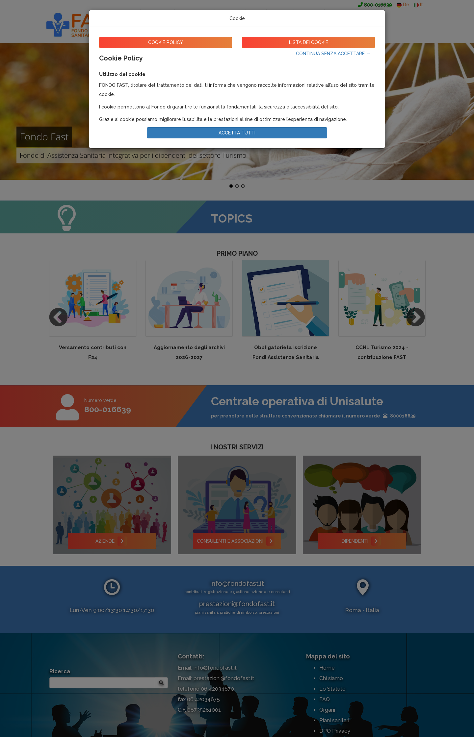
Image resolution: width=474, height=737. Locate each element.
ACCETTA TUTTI (237, 132)
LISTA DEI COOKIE (308, 42)
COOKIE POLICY (165, 42)
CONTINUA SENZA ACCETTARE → (333, 53)
